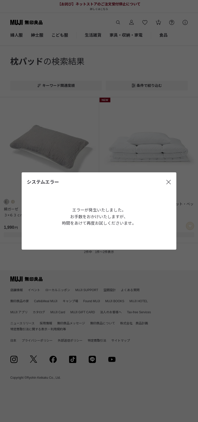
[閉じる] (168, 182)
